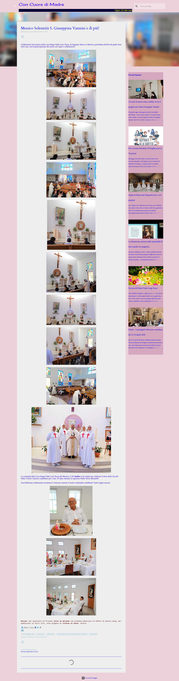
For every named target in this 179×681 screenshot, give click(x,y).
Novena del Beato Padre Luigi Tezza (143, 288)
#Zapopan (93, 634)
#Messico (50, 634)
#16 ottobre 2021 (28, 634)
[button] (22, 36)
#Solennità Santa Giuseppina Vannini (72, 634)
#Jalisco (40, 634)
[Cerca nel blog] (152, 6)
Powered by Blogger (89, 678)
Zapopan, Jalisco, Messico (36, 637)
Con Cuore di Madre (41, 4)
